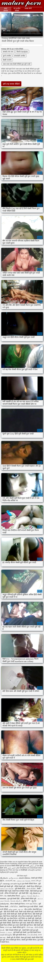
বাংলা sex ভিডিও (32, 904)
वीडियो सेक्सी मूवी (20, 886)
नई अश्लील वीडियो (16, 9)
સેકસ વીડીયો (31, 889)
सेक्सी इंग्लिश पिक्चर (14, 896)
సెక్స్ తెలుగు (4, 878)
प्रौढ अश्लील (28, 909)
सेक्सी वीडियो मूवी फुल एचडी (21, 4)
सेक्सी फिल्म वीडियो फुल (34, 886)
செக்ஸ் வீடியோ (16, 901)
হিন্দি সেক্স (3, 896)
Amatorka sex (25, 868)
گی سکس (32, 866)
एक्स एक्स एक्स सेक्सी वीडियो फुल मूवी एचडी (16, 64)
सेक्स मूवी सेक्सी (26, 937)
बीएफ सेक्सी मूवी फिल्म (17, 904)
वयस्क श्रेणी (28, 8)
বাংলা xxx (30, 927)
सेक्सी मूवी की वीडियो (13, 937)
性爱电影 (24, 870)
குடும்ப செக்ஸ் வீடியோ (30, 896)
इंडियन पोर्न (27, 901)
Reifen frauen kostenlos (8, 863)
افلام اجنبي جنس (13, 868)
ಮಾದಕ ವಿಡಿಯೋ (24, 878)
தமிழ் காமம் (13, 878)
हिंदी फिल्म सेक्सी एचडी (11, 912)
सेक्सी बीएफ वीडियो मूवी (34, 923)
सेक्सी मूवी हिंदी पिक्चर (25, 914)
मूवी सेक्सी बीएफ (20, 889)
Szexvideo (4, 862)
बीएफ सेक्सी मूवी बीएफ (13, 940)
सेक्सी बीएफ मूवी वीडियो (31, 921)
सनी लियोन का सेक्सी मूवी (26, 918)
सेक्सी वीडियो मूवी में (19, 927)
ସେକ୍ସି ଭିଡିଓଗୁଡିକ (6, 935)
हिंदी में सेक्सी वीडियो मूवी (13, 930)
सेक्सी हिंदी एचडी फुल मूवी (30, 930)
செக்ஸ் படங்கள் (6, 932)
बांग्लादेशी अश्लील (19, 56)
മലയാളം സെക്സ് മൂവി (12, 884)
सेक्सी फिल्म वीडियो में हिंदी (20, 891)
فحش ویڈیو (13, 909)
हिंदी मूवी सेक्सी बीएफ (19, 935)
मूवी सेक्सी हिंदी (24, 893)
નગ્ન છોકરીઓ (32, 935)
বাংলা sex (8, 927)
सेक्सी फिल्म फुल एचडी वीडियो (28, 907)
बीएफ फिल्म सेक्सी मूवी (25, 916)
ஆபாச (20, 909)
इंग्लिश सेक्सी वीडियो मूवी (29, 899)
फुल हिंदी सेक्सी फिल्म (34, 932)
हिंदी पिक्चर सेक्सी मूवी (10, 916)
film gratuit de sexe (35, 862)
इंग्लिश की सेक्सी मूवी (11, 893)
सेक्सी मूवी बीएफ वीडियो (15, 921)
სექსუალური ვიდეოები (9, 872)
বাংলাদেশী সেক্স (10, 881)
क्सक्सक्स (3, 899)
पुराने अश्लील (7, 56)
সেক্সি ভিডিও (14, 907)
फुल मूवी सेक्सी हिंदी (13, 899)
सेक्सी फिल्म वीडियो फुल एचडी (9, 925)
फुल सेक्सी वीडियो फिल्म (29, 884)
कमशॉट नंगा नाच (8, 52)
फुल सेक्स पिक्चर (12, 918)
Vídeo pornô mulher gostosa (28, 863)
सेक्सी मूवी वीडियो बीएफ (28, 940)
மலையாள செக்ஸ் (23, 881)
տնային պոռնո (34, 870)
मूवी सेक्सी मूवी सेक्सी (20, 932)
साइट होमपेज (6, 9)
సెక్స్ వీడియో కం (35, 893)
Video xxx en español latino (18, 862)
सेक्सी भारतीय (7, 60)
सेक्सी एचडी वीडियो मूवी (26, 912)
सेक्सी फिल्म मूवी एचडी (19, 923)
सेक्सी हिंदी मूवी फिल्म (26, 925)
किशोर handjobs (22, 52)
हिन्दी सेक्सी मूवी (12, 914)
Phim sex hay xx (14, 870)
